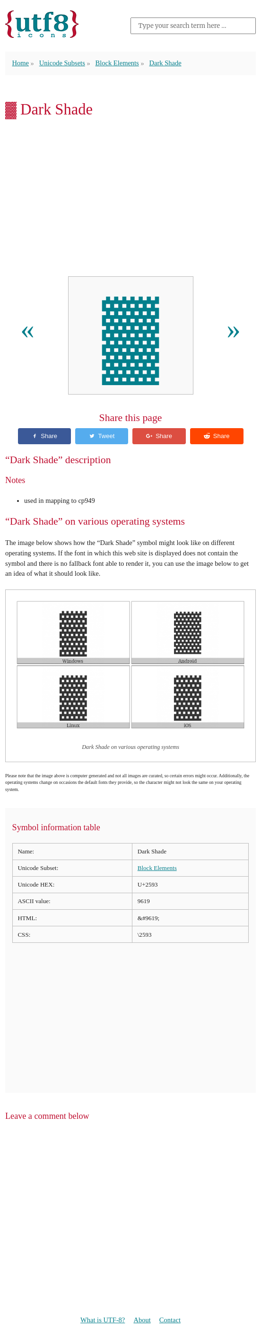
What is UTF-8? (102, 1320)
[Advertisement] (130, 199)
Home (20, 63)
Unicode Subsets (62, 63)
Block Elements (117, 63)
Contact (170, 1320)
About (141, 1320)
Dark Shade (165, 63)
